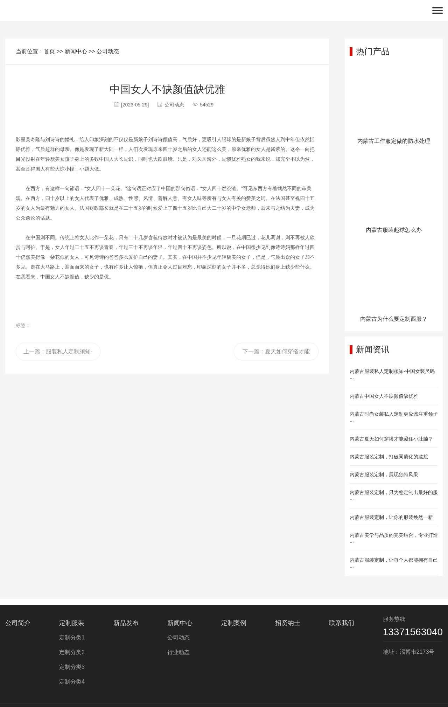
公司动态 (108, 51)
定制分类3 (72, 667)
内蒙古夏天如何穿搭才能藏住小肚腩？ (391, 439)
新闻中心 (76, 51)
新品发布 (126, 622)
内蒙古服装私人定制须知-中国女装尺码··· (392, 374)
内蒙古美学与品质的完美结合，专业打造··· (394, 538)
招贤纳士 (287, 622)
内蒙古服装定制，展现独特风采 (384, 474)
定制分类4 (72, 682)
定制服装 (71, 622)
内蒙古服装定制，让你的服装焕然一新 (391, 517)
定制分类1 (72, 637)
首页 (49, 51)
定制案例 (233, 622)
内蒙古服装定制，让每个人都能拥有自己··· (394, 563)
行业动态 (178, 652)
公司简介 (17, 622)
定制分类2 (72, 652)
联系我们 (341, 622)
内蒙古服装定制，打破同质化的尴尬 (389, 456)
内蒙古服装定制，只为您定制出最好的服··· (394, 496)
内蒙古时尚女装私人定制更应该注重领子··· (394, 417)
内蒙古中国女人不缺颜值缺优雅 (384, 396)
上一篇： (57, 354)
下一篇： (276, 354)
